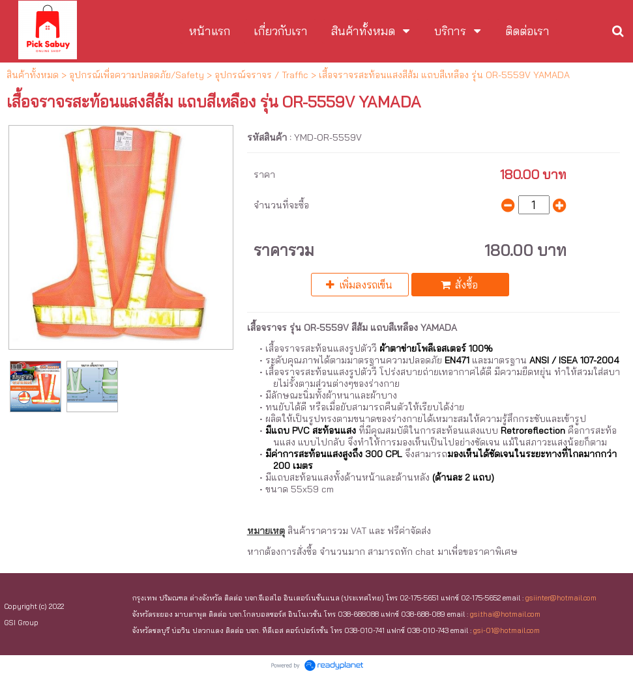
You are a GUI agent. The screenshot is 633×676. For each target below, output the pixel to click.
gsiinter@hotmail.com (560, 597)
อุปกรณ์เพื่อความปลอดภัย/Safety (136, 75)
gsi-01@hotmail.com (506, 630)
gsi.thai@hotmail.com (505, 614)
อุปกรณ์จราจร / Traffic (261, 75)
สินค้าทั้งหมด (33, 75)
